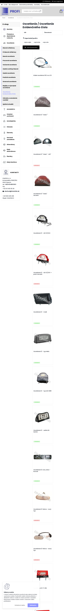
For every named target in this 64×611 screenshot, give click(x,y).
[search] (40, 11)
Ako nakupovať (13, 4)
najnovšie (45, 42)
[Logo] (12, 11)
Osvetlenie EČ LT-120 (51, 430)
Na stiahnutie (45, 4)
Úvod (3, 18)
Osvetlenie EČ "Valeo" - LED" (31, 115)
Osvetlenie (11, 18)
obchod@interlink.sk (12, 191)
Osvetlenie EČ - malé (31, 194)
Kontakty (37, 4)
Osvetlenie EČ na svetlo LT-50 (32, 470)
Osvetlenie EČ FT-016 (51, 312)
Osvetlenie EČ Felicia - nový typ (51, 273)
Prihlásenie (47, 1)
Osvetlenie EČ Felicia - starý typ (31, 312)
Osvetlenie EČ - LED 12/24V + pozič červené (51, 155)
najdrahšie (37, 42)
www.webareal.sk (38, 609)
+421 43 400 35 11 (10, 184)
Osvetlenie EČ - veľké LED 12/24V (52, 234)
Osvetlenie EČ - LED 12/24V (30, 155)
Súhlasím (33, 605)
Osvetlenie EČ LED (50, 351)
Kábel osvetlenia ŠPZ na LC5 (32, 76)
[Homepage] (1, 4)
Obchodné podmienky (26, 4)
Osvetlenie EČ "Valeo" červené (51, 115)
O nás (5, 4)
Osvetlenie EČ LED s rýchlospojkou (30, 431)
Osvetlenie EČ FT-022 (31, 351)
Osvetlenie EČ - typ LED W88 (31, 234)
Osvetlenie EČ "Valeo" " (51, 75)
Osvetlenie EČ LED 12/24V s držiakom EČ (52, 391)
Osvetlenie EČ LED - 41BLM (30, 391)
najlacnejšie (27, 42)
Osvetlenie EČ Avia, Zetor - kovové (32, 273)
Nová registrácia (58, 1)
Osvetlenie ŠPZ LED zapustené (40, 510)
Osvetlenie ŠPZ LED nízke (52, 470)
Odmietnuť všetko (20, 605)
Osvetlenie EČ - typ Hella (52, 194)
